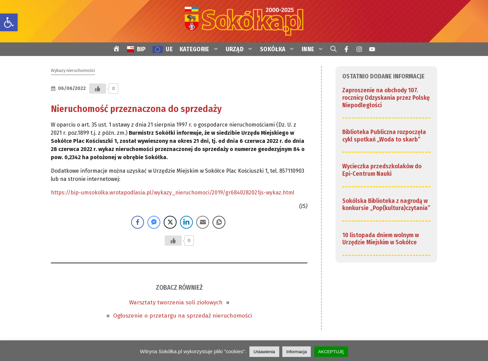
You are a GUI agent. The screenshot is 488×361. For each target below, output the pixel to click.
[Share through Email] (202, 222)
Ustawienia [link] (264, 351)
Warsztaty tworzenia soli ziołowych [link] (176, 302)
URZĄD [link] (241, 49)
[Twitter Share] (170, 222)
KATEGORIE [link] (201, 49)
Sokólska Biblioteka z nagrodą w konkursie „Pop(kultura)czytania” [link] (386, 204)
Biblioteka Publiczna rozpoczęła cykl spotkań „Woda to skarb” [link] (384, 135)
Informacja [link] (296, 351)
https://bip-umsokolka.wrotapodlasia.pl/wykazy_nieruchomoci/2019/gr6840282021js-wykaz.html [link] (172, 192)
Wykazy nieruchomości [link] (73, 70)
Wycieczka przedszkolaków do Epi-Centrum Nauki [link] (382, 170)
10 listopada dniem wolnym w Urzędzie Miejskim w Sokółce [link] (380, 238)
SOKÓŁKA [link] (279, 49)
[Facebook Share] (137, 222)
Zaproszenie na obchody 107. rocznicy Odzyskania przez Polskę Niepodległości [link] (386, 98)
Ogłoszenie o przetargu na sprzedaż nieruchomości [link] (182, 315)
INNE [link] (314, 49)
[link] (9, 22)
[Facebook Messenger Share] (153, 222)
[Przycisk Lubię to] (97, 88)
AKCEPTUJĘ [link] (331, 351)
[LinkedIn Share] (186, 222)
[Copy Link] (218, 222)
